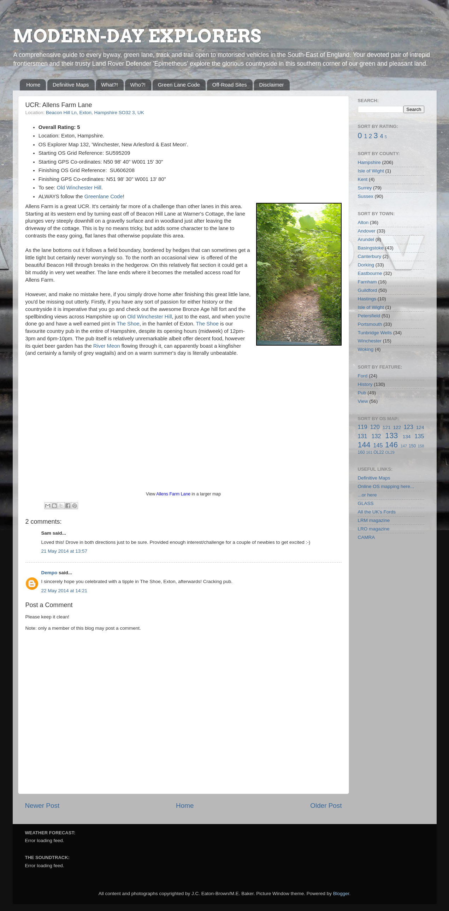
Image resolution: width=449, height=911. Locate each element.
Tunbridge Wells (375, 332)
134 (407, 436)
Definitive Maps (71, 85)
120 (375, 427)
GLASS (366, 503)
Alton (363, 222)
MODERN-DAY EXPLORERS (137, 36)
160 (361, 452)
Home (33, 85)
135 (419, 436)
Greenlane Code (103, 196)
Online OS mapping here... (386, 486)
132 (376, 436)
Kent (363, 179)
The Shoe (128, 324)
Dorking (366, 265)
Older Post (326, 805)
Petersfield (369, 315)
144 (364, 444)
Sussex (365, 196)
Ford (363, 375)
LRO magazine (374, 528)
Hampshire (369, 162)
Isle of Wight (371, 171)
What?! (109, 85)
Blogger (341, 893)
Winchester (370, 340)
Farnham (367, 281)
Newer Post (42, 805)
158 (421, 446)
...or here (367, 495)
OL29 (389, 452)
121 (387, 427)
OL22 (378, 452)
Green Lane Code (179, 85)
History (365, 384)
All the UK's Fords (377, 512)
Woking (366, 349)
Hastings (367, 298)
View (363, 401)
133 (391, 435)
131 (362, 436)
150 (412, 445)
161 (369, 452)
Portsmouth (370, 324)
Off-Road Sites (229, 85)
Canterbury (370, 256)
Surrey (365, 187)
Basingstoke (371, 248)
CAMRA (366, 537)
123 (408, 427)
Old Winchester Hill (79, 187)
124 (420, 427)
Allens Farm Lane (173, 494)
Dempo (49, 572)
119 (362, 427)
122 (397, 427)
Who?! (138, 85)
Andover (367, 231)
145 (378, 445)
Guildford (367, 290)
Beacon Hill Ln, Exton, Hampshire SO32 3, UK (95, 112)
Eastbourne (370, 273)
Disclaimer (271, 85)
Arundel (366, 239)
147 (404, 446)
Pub (362, 392)
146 (391, 444)
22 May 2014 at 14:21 (64, 590)
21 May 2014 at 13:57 (64, 551)
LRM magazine (374, 520)
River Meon (106, 346)
